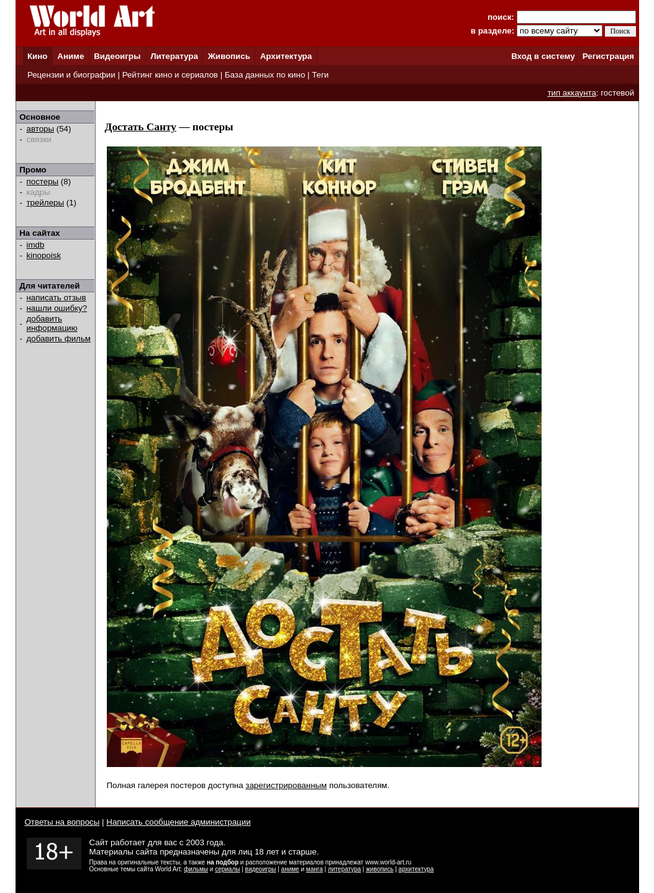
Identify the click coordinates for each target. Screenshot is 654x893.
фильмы (196, 869)
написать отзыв (56, 297)
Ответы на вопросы (62, 822)
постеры (43, 181)
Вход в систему (543, 56)
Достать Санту (140, 127)
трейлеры (46, 202)
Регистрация (608, 56)
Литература (174, 56)
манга (314, 869)
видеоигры (260, 869)
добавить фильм (59, 338)
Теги (320, 74)
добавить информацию (52, 323)
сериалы (227, 869)
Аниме (70, 56)
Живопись (229, 56)
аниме (290, 869)
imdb (36, 244)
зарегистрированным (286, 785)
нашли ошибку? (57, 308)
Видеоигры (117, 56)
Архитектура (286, 56)
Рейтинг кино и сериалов (170, 74)
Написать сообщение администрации (178, 822)
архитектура (416, 869)
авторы (41, 128)
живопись (379, 869)
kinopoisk (44, 255)
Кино (37, 56)
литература (344, 869)
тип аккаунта (571, 92)
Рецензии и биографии (71, 74)
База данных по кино (265, 74)
